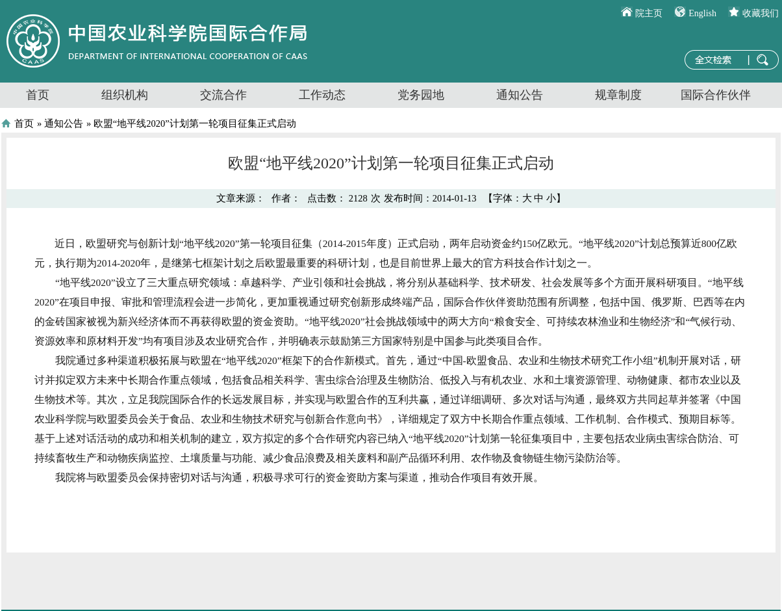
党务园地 (420, 94)
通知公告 (519, 94)
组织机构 (124, 94)
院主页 (648, 13)
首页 (37, 94)
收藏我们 (760, 13)
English (702, 13)
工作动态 (322, 94)
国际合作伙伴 (716, 94)
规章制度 (618, 94)
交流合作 (223, 94)
